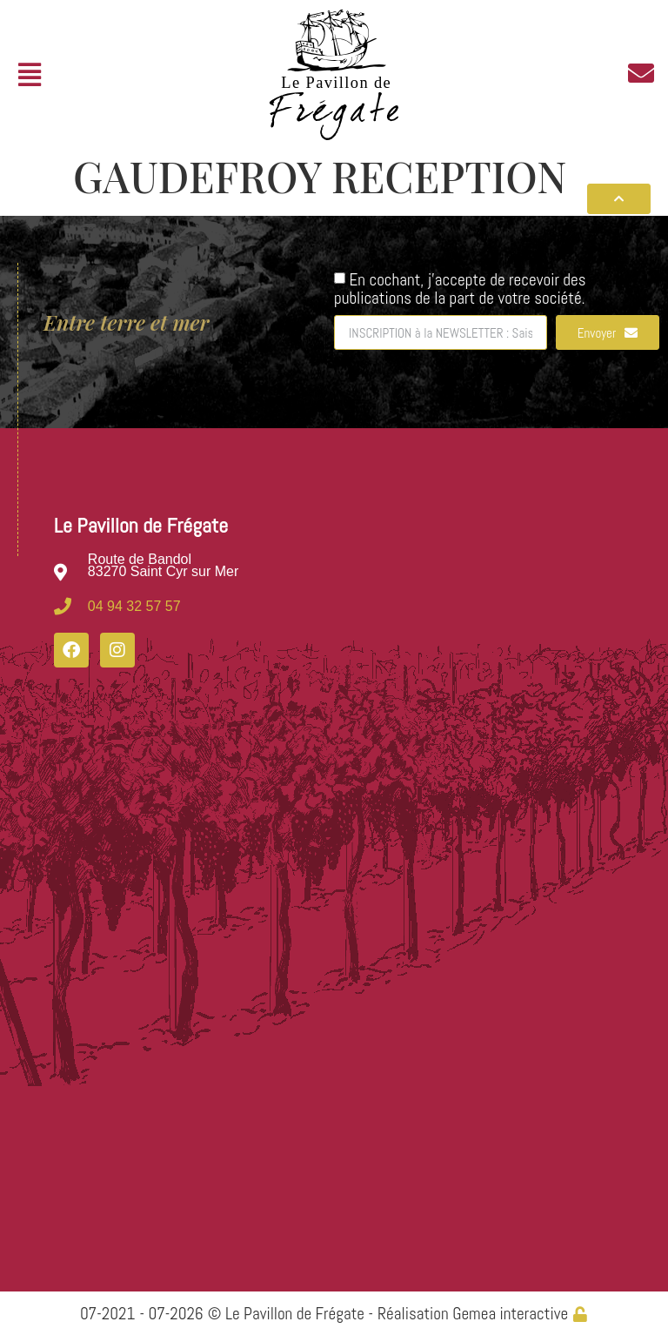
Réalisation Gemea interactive (472, 1314)
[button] (29, 75)
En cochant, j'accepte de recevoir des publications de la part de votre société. (460, 288)
